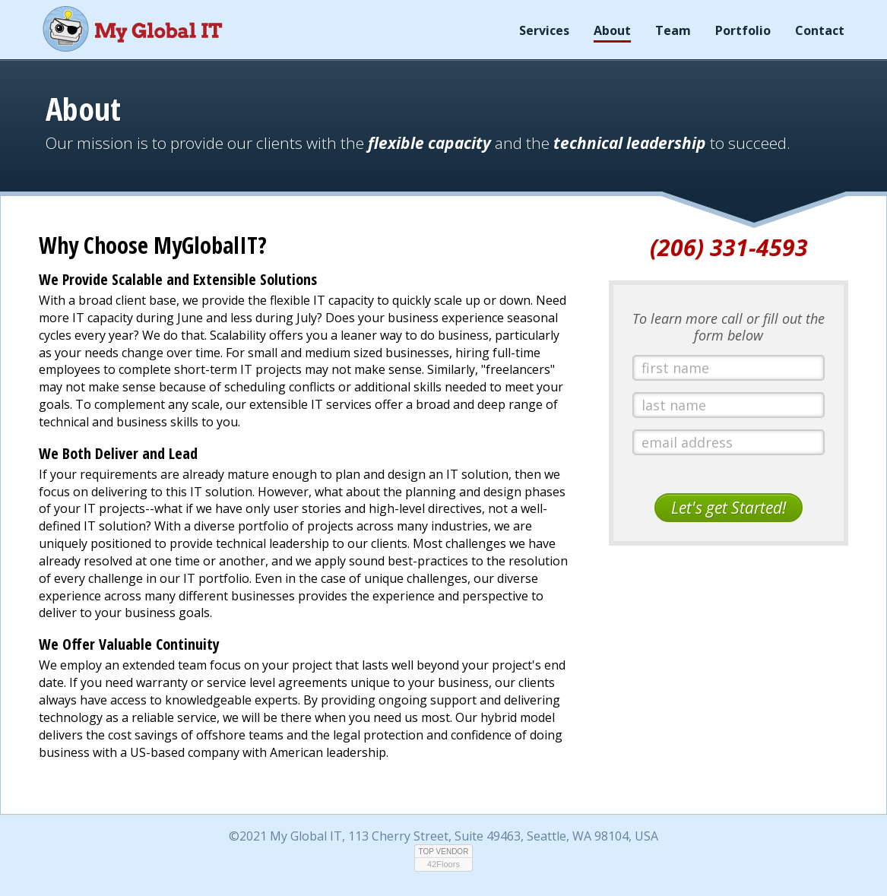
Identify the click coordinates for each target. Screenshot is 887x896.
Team (673, 30)
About (612, 30)
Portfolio (743, 30)
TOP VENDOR (444, 851)
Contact (819, 30)
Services (544, 30)
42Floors (443, 864)
